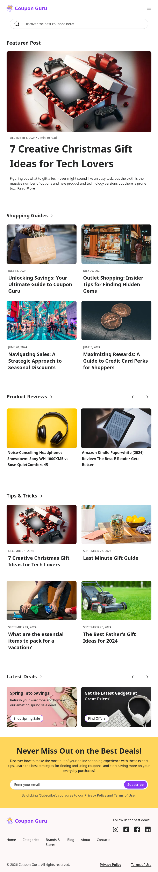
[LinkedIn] (147, 829)
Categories (31, 839)
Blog (70, 839)
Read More (26, 188)
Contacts (103, 839)
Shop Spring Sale (27, 718)
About (85, 839)
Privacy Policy (95, 795)
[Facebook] (137, 829)
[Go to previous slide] (133, 397)
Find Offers (97, 718)
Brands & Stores (53, 842)
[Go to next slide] (146, 397)
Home (11, 839)
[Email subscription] (67, 785)
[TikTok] (126, 829)
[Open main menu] (148, 8)
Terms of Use (124, 795)
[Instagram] (115, 829)
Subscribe (135, 784)
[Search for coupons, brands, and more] (85, 24)
